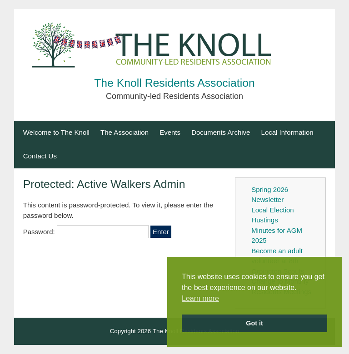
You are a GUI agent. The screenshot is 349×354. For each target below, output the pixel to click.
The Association (124, 132)
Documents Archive (220, 132)
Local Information (287, 132)
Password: (86, 232)
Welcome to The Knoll (56, 132)
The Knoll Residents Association (174, 83)
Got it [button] (254, 323)
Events (170, 132)
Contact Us (40, 156)
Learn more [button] (200, 298)
